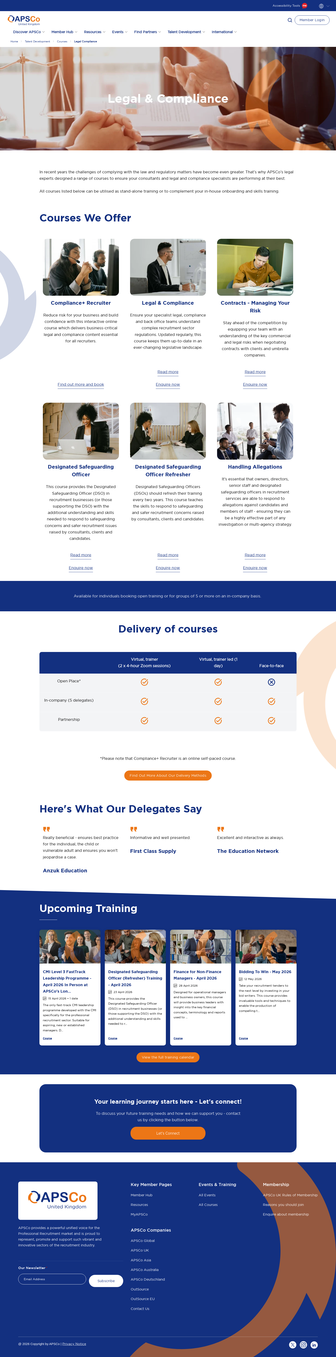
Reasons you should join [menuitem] (283, 1205)
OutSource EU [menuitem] (143, 1299)
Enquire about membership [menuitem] (286, 1214)
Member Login (312, 20)
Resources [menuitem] (139, 1205)
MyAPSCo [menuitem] (139, 1214)
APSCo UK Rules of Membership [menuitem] (290, 1195)
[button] (290, 20)
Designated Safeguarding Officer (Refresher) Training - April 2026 (135, 978)
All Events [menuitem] (207, 1195)
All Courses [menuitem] (208, 1205)
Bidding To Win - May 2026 (265, 971)
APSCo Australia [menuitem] (145, 1270)
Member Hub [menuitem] (142, 1195)
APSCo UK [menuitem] (140, 1250)
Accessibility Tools (290, 5)
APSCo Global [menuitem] (143, 1240)
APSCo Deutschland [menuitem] (148, 1279)
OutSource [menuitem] (140, 1289)
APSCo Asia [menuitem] (141, 1260)
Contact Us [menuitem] (140, 1309)
